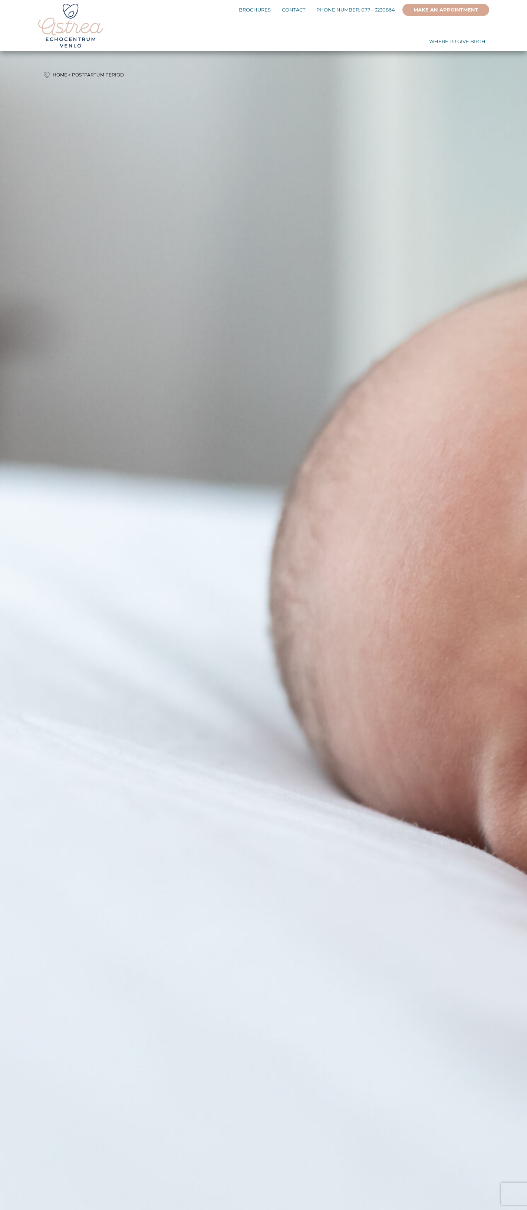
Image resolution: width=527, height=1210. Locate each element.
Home (60, 75)
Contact (293, 9)
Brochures (255, 9)
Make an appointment (446, 9)
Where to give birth (457, 41)
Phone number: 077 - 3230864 (355, 9)
